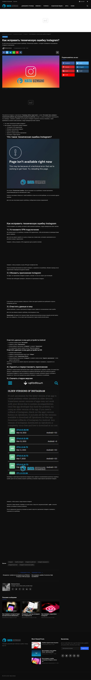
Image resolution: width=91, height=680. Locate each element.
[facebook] (62, 656)
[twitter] (66, 656)
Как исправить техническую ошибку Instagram (16, 125)
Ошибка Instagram (19, 562)
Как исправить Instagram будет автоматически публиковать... (11, 615)
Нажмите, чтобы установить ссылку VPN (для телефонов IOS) (22, 264)
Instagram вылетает (12, 564)
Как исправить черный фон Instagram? (49, 615)
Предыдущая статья (24, 572)
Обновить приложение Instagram (15, 129)
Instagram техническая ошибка (27, 564)
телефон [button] (46, 5)
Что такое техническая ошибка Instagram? (15, 123)
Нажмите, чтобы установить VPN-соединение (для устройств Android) (24, 242)
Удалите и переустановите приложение (16, 132)
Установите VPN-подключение (14, 127)
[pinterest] (70, 656)
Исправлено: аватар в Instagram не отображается (31, 615)
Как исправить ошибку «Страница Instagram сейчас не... (50, 659)
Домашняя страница (28, 6)
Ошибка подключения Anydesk (50, 643)
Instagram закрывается (43, 562)
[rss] (78, 656)
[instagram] (74, 656)
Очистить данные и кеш (13, 130)
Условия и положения (7, 1)
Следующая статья (37, 572)
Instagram (25, 34)
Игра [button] (67, 5)
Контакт (15, 1)
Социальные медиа (17, 34)
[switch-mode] (87, 1)
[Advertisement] (33, 211)
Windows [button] (38, 5)
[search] (87, 6)
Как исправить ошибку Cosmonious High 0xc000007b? (42, 575)
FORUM (72, 6)
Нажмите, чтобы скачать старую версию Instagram (19, 501)
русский (81, 1)
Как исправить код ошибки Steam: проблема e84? (49, 651)
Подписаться (84, 648)
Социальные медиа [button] (57, 5)
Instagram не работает (30, 562)
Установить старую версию (13, 134)
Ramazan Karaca (15, 584)
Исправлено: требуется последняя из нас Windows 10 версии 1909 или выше (16, 575)
